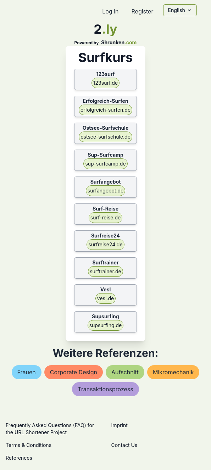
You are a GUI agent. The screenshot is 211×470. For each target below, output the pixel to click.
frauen (26, 372)
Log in (110, 11)
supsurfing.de (105, 325)
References (19, 458)
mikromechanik (173, 372)
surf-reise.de (105, 217)
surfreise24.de (105, 244)
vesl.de (105, 298)
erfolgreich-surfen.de (105, 110)
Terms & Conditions (28, 445)
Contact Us (124, 445)
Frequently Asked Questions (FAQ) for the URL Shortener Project (50, 428)
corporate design (73, 372)
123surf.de (105, 83)
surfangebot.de (105, 191)
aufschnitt (125, 372)
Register (142, 11)
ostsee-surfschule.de (105, 137)
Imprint (119, 425)
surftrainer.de (105, 271)
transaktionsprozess (105, 389)
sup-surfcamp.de (105, 164)
